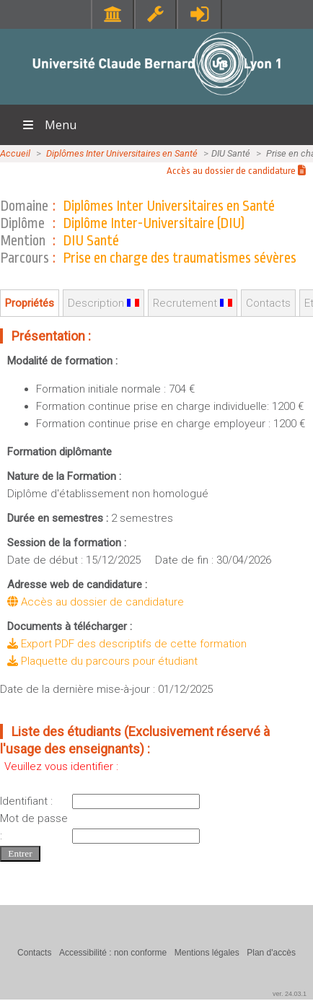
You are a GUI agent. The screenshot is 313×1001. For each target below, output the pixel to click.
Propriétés (29, 303)
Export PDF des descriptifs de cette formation (127, 643)
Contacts (268, 303)
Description (103, 303)
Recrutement (192, 303)
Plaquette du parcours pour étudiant (102, 661)
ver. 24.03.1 (290, 993)
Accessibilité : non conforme (113, 953)
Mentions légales (207, 953)
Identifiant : (26, 801)
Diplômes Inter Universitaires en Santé (122, 153)
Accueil (15, 153)
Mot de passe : (34, 827)
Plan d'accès (271, 953)
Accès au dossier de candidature (236, 170)
